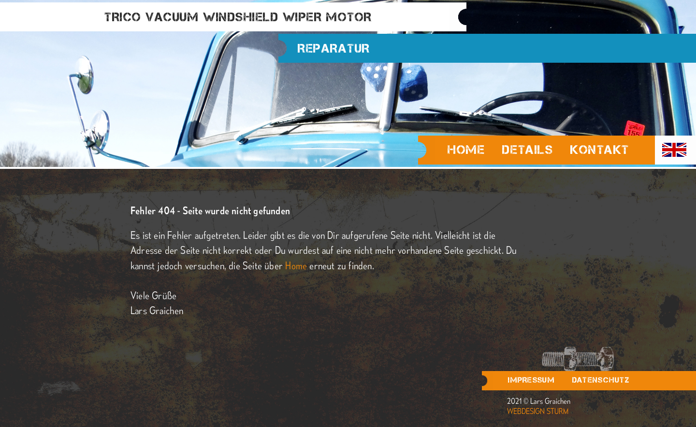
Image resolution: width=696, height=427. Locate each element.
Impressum (531, 380)
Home (466, 149)
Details (527, 149)
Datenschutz (600, 380)
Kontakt (599, 149)
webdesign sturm (537, 410)
